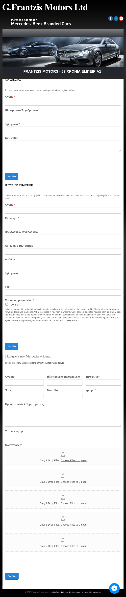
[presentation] (30, 167)
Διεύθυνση (11, 259)
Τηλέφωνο (12, 124)
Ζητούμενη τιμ (15, 431)
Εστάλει (12, 176)
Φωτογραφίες (13, 445)
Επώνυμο (12, 218)
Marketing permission (19, 300)
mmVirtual (97, 592)
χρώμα (91, 390)
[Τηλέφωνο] (63, 130)
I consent (14, 304)
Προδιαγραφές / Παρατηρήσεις (24, 404)
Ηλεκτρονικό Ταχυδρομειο (22, 110)
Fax (7, 287)
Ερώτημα (11, 137)
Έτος (9, 390)
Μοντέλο (53, 390)
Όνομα (10, 96)
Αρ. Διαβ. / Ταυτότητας (19, 245)
